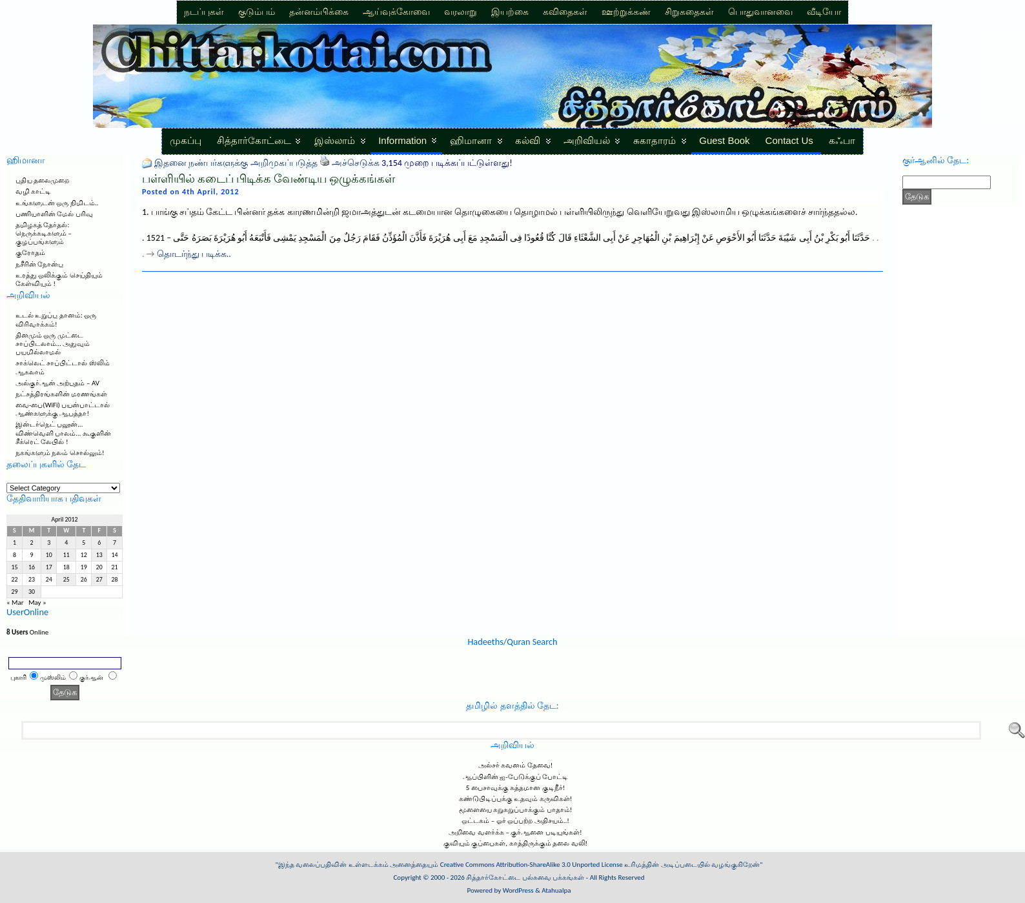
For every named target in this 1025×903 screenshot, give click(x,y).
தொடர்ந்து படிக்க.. (194, 254)
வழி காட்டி (33, 191)
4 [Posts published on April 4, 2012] (66, 543)
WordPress (518, 890)
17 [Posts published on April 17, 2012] (49, 567)
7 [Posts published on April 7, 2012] (114, 543)
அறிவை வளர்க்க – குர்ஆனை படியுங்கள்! (515, 832)
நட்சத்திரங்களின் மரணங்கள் (61, 394)
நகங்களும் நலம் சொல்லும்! (60, 453)
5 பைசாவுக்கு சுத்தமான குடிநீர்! (515, 788)
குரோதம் (30, 253)
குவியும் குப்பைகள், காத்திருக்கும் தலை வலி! (515, 843)
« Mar (15, 602)
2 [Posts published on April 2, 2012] (32, 543)
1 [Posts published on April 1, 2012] (14, 543)
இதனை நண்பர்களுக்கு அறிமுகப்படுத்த (235, 162)
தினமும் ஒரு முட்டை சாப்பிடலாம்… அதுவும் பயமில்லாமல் (52, 343)
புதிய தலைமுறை (42, 180)
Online (27, 632)
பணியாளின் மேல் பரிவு (54, 214)
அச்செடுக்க (356, 162)
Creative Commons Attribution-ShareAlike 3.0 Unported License (531, 864)
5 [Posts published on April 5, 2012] (83, 543)
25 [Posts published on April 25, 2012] (66, 579)
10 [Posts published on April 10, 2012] (49, 555)
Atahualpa (556, 890)
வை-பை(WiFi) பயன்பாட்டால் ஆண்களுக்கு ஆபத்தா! (62, 409)
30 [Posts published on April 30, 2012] (31, 592)
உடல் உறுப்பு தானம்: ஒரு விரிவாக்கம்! (55, 319)
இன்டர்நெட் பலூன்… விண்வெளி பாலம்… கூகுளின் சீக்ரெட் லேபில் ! (63, 432)
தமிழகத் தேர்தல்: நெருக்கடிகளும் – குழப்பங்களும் (43, 233)
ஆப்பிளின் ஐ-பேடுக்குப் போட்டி (515, 777)
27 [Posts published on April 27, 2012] (99, 579)
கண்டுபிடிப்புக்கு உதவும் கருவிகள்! (516, 799)
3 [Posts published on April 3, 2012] (48, 543)
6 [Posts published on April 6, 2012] (99, 543)
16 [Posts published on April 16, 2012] (31, 567)
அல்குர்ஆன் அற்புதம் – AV (57, 383)
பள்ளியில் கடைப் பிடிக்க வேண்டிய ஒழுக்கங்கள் (268, 179)
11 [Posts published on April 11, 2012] (66, 555)
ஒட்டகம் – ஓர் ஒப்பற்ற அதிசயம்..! (515, 821)
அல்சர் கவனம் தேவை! (515, 765)
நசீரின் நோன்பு (39, 264)
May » (37, 602)
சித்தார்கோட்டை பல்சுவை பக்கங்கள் (525, 877)
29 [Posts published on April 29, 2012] (14, 592)
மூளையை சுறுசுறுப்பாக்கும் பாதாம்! (516, 810)
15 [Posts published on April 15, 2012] (14, 567)
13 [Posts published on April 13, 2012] (99, 555)
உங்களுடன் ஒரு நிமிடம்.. (57, 203)
